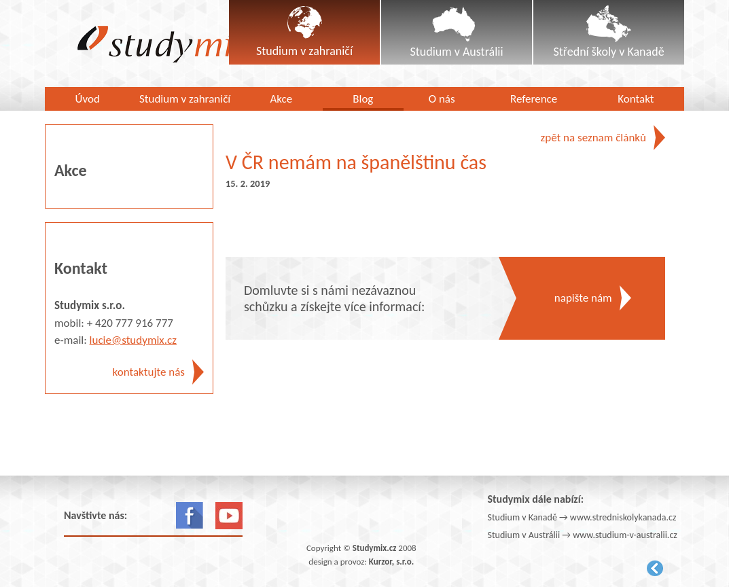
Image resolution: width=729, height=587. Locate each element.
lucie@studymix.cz (133, 340)
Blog (363, 99)
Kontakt (636, 99)
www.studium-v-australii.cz (625, 535)
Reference (533, 99)
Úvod (87, 99)
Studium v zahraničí (184, 99)
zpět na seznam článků (593, 137)
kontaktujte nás (149, 372)
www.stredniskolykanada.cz (623, 517)
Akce (281, 99)
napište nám (583, 298)
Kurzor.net (655, 568)
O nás (442, 99)
